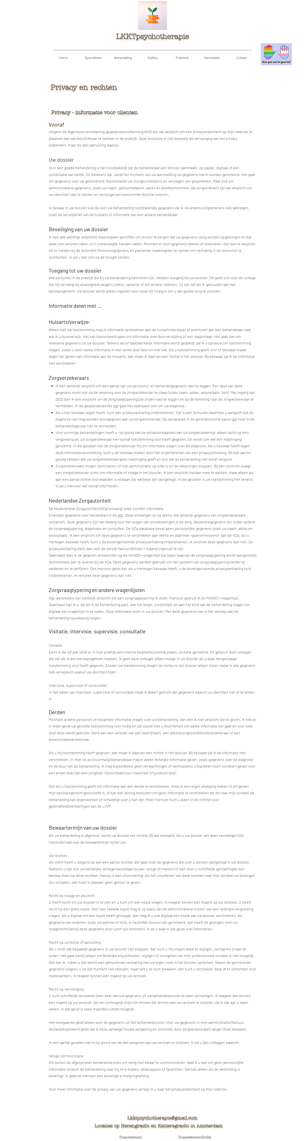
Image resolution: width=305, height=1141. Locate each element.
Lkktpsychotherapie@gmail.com (162, 1117)
